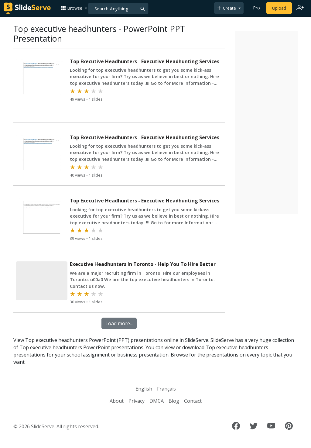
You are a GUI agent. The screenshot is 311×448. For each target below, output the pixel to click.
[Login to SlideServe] (300, 8)
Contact (193, 401)
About (117, 401)
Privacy (136, 401)
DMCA (156, 401)
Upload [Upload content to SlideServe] (279, 8)
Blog (174, 401)
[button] (74, 8)
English (143, 388)
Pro (256, 8)
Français (166, 388)
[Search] (118, 8)
